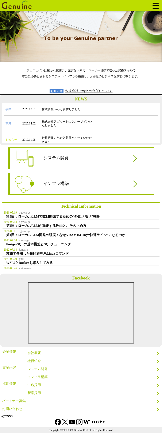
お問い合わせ (12, 409)
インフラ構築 (41, 183)
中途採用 (34, 385)
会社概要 (34, 353)
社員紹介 (34, 361)
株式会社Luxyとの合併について (89, 91)
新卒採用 (34, 393)
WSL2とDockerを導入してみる (29, 263)
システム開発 (41, 158)
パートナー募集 (14, 401)
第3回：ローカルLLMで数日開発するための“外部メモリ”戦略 (53, 216)
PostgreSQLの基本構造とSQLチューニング (38, 244)
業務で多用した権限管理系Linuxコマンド (37, 253)
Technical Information (81, 206)
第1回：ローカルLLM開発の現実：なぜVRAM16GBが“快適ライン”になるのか (65, 235)
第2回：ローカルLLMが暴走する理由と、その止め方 (46, 225)
